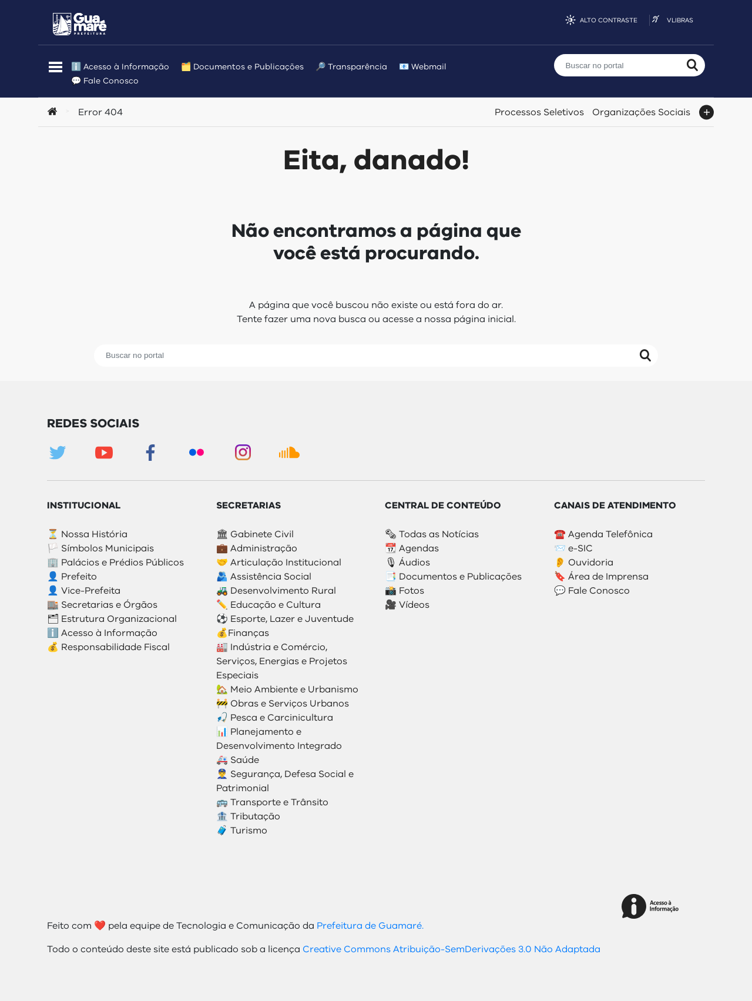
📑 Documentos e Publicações (453, 576)
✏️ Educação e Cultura (268, 604)
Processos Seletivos (539, 110)
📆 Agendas (412, 548)
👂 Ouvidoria (583, 562)
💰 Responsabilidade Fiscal (108, 647)
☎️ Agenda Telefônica (603, 534)
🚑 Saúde (237, 760)
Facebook (150, 452)
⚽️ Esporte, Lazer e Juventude (285, 618)
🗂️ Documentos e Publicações (242, 66)
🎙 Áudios (407, 562)
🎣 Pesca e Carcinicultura (274, 717)
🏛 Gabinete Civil (255, 534)
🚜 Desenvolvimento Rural (276, 590)
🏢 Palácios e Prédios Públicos (115, 562)
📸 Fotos (404, 590)
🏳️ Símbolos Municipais (100, 548)
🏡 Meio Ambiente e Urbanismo (287, 689)
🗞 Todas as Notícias (432, 534)
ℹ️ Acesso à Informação (120, 66)
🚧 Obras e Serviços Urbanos (282, 703)
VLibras (680, 20)
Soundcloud (289, 452)
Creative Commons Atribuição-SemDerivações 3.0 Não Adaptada (451, 949)
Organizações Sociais (641, 110)
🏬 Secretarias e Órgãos (102, 604)
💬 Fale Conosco (105, 80)
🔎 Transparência (351, 66)
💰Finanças (242, 633)
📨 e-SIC (573, 548)
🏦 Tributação (248, 816)
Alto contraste (608, 20)
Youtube (103, 452)
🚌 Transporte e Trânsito (272, 802)
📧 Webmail (422, 66)
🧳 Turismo (241, 830)
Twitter (57, 452)
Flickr (196, 452)
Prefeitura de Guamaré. (369, 925)
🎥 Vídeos (407, 604)
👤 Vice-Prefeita (83, 590)
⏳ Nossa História (87, 534)
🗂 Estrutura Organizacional (112, 618)
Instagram (243, 452)
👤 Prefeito (72, 576)
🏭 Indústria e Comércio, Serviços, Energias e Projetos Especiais (281, 661)
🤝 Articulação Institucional (278, 562)
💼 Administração (256, 548)
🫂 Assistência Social (263, 576)
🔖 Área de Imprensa (601, 576)
